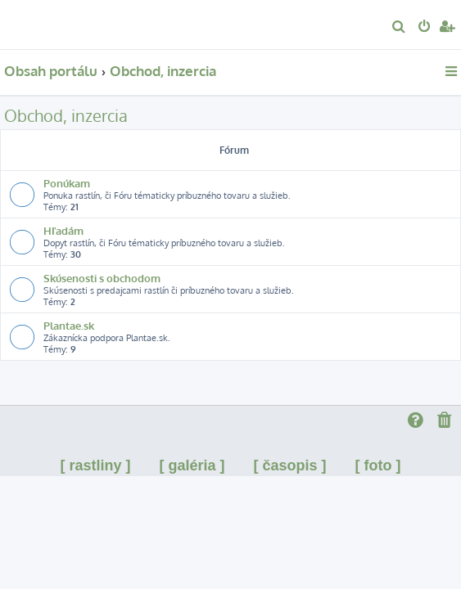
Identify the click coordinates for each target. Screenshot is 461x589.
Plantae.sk (68, 325)
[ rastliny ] (95, 465)
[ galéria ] (191, 465)
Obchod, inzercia (66, 115)
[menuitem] (399, 28)
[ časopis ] (290, 465)
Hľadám (63, 230)
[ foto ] (378, 465)
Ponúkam (66, 183)
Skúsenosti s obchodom (101, 278)
